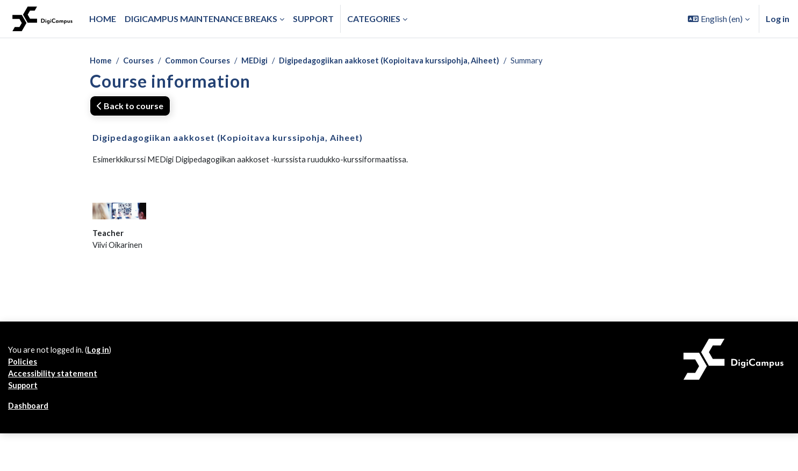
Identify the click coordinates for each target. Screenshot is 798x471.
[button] (719, 19)
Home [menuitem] (102, 18)
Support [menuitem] (313, 18)
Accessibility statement (55, 446)
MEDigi (268, 61)
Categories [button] (373, 18)
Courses (142, 61)
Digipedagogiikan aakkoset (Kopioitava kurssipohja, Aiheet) (414, 61)
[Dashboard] (42, 19)
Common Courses (206, 61)
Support (24, 459)
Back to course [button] (130, 107)
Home (102, 61)
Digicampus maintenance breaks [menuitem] (201, 18)
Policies (23, 433)
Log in (777, 18)
